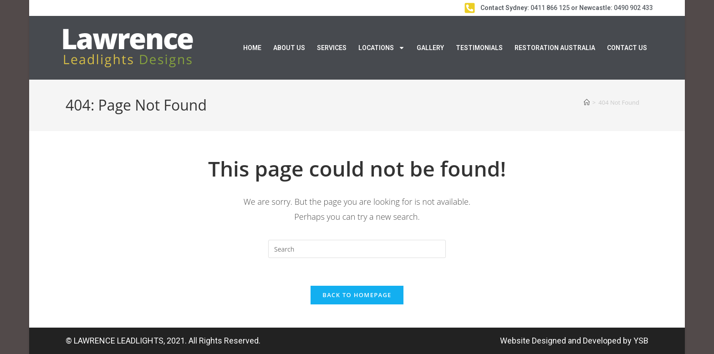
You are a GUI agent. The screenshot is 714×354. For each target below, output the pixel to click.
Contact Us (627, 47)
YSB (640, 340)
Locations (381, 48)
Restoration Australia (555, 47)
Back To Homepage (356, 295)
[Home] (587, 102)
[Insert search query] (357, 249)
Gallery (430, 47)
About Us (289, 47)
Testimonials (479, 47)
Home (252, 47)
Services (332, 47)
